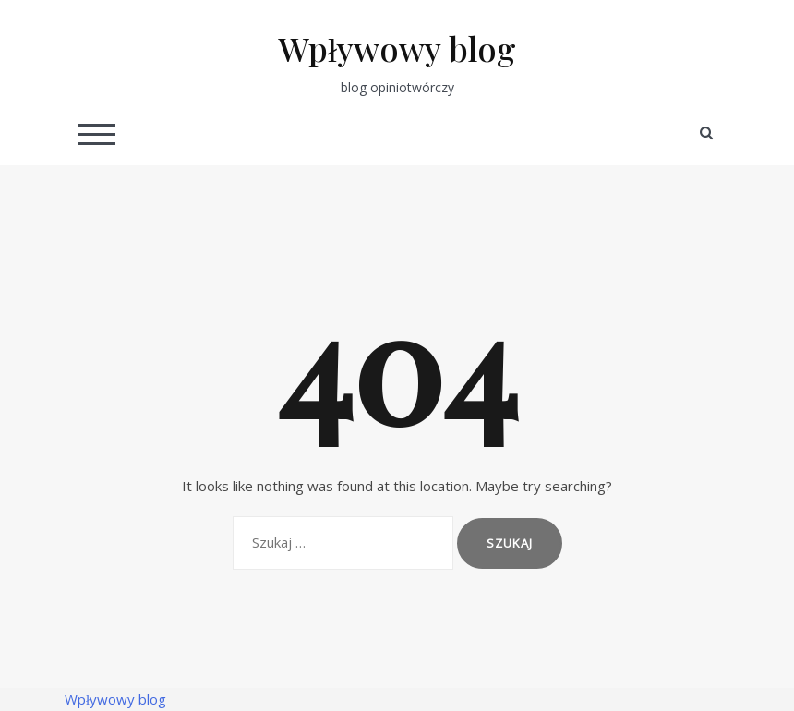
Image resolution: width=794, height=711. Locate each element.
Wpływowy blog (397, 48)
